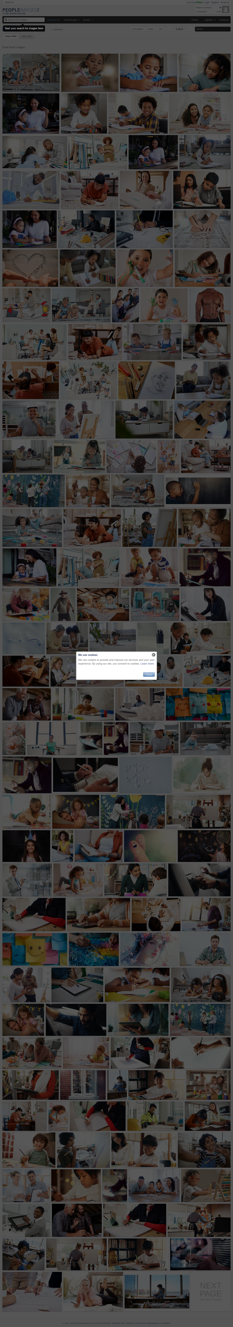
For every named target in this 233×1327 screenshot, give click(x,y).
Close (149, 674)
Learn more (147, 663)
